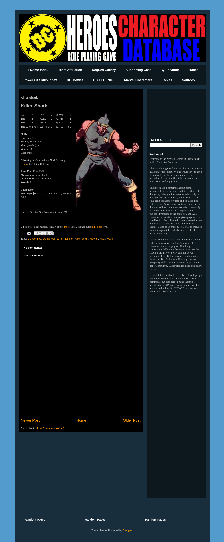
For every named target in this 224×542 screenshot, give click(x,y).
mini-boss (96, 226)
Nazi (102, 238)
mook (67, 226)
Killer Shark (81, 238)
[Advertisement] (81, 384)
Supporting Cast (138, 70)
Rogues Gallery (104, 70)
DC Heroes (48, 238)
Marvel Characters (138, 80)
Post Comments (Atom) (50, 428)
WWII (109, 238)
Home (81, 420)
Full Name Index (36, 70)
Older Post (132, 420)
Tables (167, 80)
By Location (169, 70)
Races (193, 70)
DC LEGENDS (104, 80)
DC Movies (75, 80)
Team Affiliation (70, 70)
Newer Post (30, 420)
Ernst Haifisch (65, 238)
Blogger (127, 530)
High (24, 163)
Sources (188, 80)
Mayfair (94, 238)
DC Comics (34, 238)
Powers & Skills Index (40, 80)
